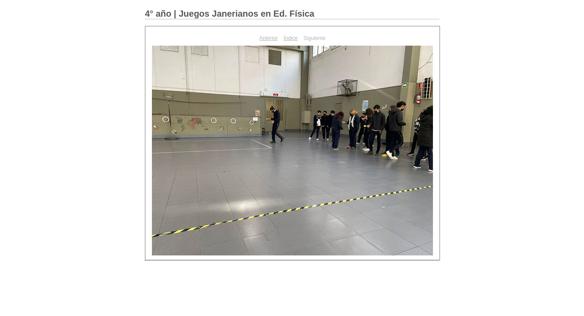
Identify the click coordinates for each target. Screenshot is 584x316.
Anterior (269, 38)
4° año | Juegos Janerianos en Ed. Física (229, 13)
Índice (291, 38)
